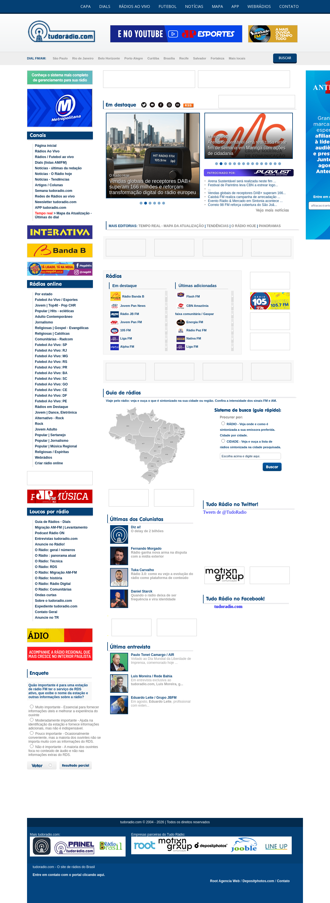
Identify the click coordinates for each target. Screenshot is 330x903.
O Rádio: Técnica (49, 561)
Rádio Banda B (127, 296)
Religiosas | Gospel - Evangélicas (62, 328)
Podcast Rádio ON (49, 533)
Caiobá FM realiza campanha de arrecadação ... (242, 197)
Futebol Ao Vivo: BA (51, 373)
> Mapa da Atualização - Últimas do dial (63, 215)
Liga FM (121, 339)
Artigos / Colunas (49, 185)
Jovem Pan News (128, 306)
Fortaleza (217, 58)
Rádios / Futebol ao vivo (54, 157)
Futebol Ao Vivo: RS (51, 362)
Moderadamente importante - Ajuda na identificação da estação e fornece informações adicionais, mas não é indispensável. (63, 724)
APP (235, 6)
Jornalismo (44, 322)
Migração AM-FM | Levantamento (61, 527)
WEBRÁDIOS (259, 6)
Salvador (199, 58)
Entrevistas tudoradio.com (56, 539)
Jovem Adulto (46, 429)
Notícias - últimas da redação (58, 168)
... (207, 189)
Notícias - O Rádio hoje (53, 174)
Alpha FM (122, 347)
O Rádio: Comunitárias (53, 589)
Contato (283, 881)
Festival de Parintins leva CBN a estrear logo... (241, 185)
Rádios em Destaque (51, 407)
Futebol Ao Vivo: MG (51, 356)
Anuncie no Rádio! (50, 544)
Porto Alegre (133, 58)
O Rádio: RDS (46, 567)
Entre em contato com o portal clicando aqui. (69, 875)
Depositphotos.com (258, 881)
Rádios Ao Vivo (47, 151)
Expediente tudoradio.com (56, 606)
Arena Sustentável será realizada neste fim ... (240, 181)
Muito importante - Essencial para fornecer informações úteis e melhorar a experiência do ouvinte (63, 711)
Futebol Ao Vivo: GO (51, 384)
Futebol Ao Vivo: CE (51, 390)
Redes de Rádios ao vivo (55, 196)
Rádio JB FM (124, 314)
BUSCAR (285, 58)
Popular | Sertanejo (50, 435)
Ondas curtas (46, 595)
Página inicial (46, 146)
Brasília (169, 58)
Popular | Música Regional (56, 446)
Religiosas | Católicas (52, 334)
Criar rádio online (49, 463)
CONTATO (289, 6)
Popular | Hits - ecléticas (54, 311)
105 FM (120, 331)
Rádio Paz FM (192, 331)
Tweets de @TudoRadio (224, 512)
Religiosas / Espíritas (52, 452)
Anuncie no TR (47, 618)
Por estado (43, 294)
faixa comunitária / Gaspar (194, 314)
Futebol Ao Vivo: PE (51, 401)
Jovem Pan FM (126, 323)
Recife (184, 58)
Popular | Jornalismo (51, 441)
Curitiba (153, 58)
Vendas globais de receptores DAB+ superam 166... (245, 193)
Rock (39, 424)
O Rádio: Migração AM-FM (56, 572)
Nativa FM (189, 339)
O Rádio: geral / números (55, 550)
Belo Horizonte (109, 58)
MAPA (217, 6)
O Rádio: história (48, 578)
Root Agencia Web (225, 881)
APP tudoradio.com (50, 208)
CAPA (86, 6)
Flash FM (188, 295)
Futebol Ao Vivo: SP (51, 345)
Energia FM (190, 323)
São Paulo (60, 58)
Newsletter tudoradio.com (55, 202)
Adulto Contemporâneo (53, 317)
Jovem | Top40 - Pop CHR (55, 305)
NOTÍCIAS (194, 6)
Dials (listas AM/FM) (51, 163)
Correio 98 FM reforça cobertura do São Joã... (240, 205)
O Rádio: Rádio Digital (53, 584)
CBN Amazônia (192, 306)
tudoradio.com (228, 606)
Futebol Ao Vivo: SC (51, 379)
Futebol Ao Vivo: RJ (51, 350)
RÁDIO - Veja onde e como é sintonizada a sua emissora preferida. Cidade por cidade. (247, 429)
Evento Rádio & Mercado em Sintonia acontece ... (243, 201)
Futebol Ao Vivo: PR (51, 367)
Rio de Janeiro (82, 58)
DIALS (104, 6)
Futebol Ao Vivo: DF (51, 396)
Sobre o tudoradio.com (53, 601)
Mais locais (237, 58)
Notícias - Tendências (52, 179)
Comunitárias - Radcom (54, 339)
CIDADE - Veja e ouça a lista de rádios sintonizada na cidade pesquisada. (250, 444)
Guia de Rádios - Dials (53, 522)
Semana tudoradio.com (53, 191)
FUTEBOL (168, 6)
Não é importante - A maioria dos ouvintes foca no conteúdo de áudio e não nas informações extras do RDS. (63, 751)
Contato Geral (46, 612)
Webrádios (43, 458)
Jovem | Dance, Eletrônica (56, 412)
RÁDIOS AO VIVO (134, 6)
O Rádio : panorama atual (55, 556)
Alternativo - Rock (49, 418)
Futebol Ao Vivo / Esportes (56, 300)
